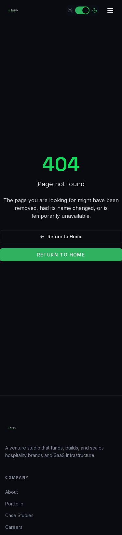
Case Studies (19, 515)
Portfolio (14, 503)
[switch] (82, 10)
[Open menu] (110, 10)
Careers (13, 527)
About (11, 492)
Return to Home (61, 236)
